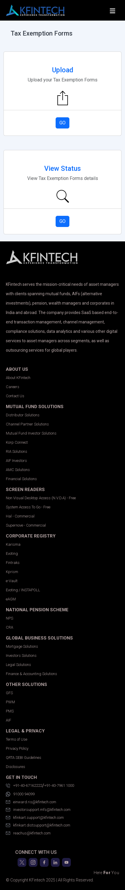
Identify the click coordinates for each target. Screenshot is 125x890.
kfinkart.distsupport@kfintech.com (38, 825)
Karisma (13, 544)
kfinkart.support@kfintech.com (35, 818)
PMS (10, 711)
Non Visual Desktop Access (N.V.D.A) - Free (41, 498)
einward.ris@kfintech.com (31, 802)
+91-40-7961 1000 (59, 785)
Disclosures (15, 766)
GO (62, 123)
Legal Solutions (18, 664)
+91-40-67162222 (24, 786)
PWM (10, 702)
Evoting (12, 553)
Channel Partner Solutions (27, 424)
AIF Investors (16, 460)
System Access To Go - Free (28, 507)
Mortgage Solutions (22, 646)
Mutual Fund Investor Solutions (31, 433)
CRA (9, 627)
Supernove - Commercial (26, 525)
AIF (8, 720)
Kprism (12, 572)
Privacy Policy (17, 748)
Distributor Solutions (23, 415)
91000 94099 (20, 794)
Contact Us (15, 396)
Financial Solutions (21, 479)
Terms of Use (16, 739)
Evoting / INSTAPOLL (23, 590)
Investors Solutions (21, 655)
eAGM (11, 599)
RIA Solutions (16, 451)
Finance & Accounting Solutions (31, 674)
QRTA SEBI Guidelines (23, 757)
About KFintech (18, 377)
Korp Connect (17, 442)
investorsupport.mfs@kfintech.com (38, 810)
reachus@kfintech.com (28, 833)
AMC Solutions (18, 469)
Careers (12, 387)
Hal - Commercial (20, 516)
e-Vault (12, 581)
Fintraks (13, 562)
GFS (9, 693)
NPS (9, 618)
